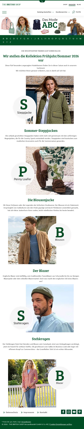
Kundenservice (63, 12)
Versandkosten (26, 422)
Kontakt (43, 412)
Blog (79, 4)
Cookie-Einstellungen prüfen (61, 424)
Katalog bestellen (45, 12)
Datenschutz (12, 412)
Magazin (72, 4)
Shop (65, 4)
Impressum (29, 412)
